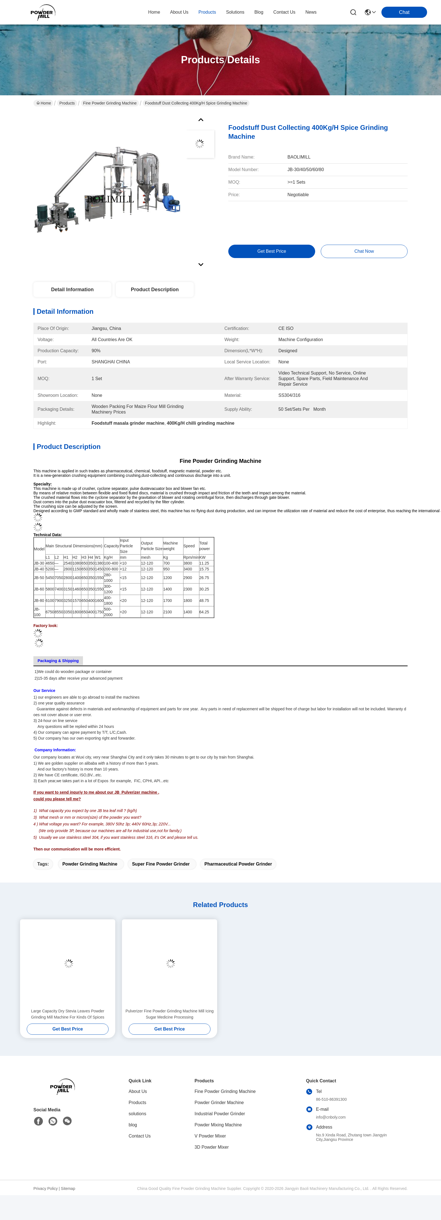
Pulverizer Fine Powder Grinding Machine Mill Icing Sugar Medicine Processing (170, 1014)
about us (179, 12)
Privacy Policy (45, 1188)
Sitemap (68, 1188)
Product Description (155, 289)
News (311, 12)
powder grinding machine (89, 864)
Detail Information (72, 289)
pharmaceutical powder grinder (238, 864)
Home (154, 12)
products (207, 12)
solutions (235, 12)
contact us (284, 12)
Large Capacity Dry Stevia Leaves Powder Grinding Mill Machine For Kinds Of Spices (67, 1014)
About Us (138, 1091)
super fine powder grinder (161, 864)
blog (258, 12)
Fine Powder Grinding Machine (110, 103)
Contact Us (140, 1136)
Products (67, 103)
